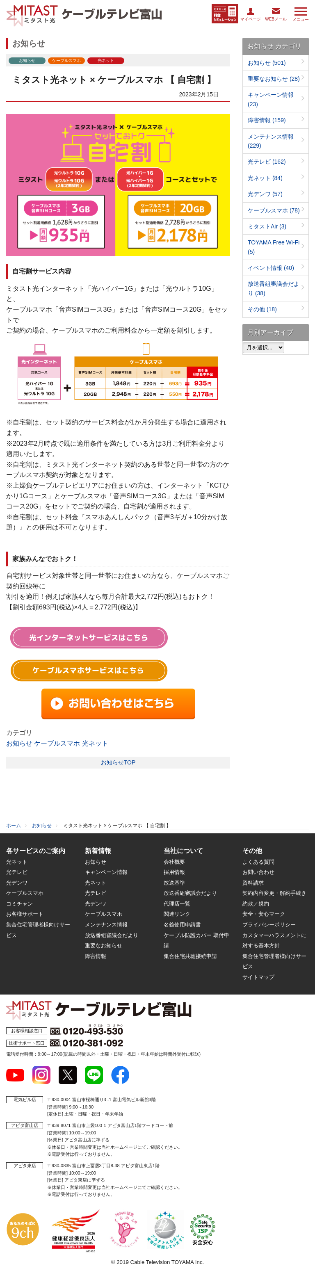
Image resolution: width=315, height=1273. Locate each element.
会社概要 (174, 862)
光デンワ (265, 194)
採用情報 (174, 872)
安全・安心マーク (263, 914)
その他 (262, 309)
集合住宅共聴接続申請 (190, 956)
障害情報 (267, 120)
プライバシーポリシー (269, 925)
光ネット (95, 743)
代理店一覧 (177, 904)
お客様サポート (24, 914)
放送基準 (174, 883)
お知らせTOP (118, 762)
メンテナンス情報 (106, 925)
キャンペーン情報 (106, 872)
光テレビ (267, 161)
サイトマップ (258, 977)
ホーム (13, 825)
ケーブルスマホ (57, 743)
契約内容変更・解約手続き (274, 893)
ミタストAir (267, 226)
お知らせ (19, 743)
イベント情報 (271, 268)
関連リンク (177, 914)
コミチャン (19, 904)
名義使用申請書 (182, 925)
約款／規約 (255, 904)
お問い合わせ (258, 872)
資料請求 (253, 883)
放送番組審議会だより (111, 935)
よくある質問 (258, 862)
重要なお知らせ (274, 78)
